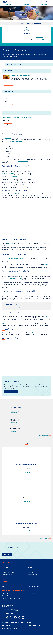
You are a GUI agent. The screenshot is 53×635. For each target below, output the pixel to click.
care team (10, 243)
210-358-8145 (13, 422)
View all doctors (44, 538)
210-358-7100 (40, 39)
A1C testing (17, 194)
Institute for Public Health (8, 570)
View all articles (8, 84)
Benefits (30, 584)
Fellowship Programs (33, 593)
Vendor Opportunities (33, 574)
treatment (45, 264)
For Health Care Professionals (13, 591)
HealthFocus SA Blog (7, 567)
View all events (8, 105)
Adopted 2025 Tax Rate (8, 572)
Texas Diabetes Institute (8, 173)
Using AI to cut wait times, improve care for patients (17, 117)
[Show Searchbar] (49, 2)
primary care (7, 138)
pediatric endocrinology (16, 141)
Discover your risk (10, 391)
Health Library (31, 567)
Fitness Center (32, 332)
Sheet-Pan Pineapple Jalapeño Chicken (21, 75)
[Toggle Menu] (51, 2)
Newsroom (30, 570)
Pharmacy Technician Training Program (11, 598)
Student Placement (32, 596)
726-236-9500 (13, 431)
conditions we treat (23, 161)
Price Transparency (32, 572)
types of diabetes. (12, 176)
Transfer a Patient (6, 593)
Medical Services (21, 23)
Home (13, 23)
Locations (44, 4)
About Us (5, 562)
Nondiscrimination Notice (34, 625)
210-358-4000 (9, 613)
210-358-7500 (39, 37)
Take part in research (7, 323)
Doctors (8, 4)
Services (26, 4)
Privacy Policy (6, 625)
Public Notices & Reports (8, 574)
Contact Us (4, 565)
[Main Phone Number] (46, 2)
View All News (8, 124)
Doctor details (26, 472)
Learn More (7, 554)
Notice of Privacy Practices (9, 628)
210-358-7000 (13, 413)
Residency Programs (7, 596)
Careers (5, 581)
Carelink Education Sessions (10, 96)
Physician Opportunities (33, 586)
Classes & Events (32, 565)
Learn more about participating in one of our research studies (20, 307)
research (47, 316)
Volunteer (4, 577)
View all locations (44, 435)
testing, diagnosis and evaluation (17, 258)
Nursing (4, 586)
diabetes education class (16, 278)
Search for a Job (6, 584)
